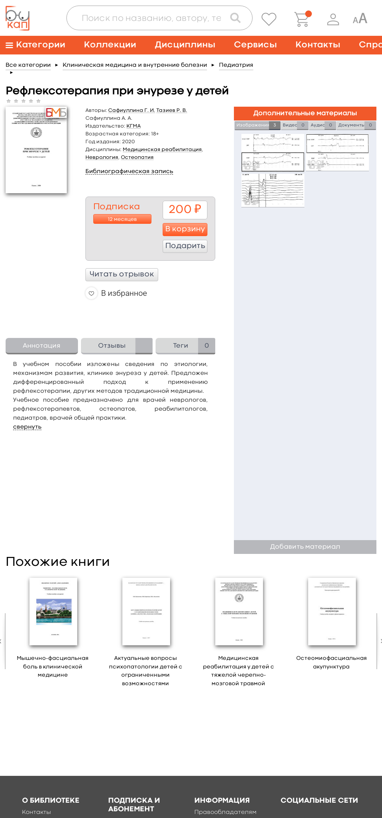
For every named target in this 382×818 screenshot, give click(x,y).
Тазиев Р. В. (171, 110)
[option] (53, 629)
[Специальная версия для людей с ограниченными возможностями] (360, 19)
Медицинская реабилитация (162, 149)
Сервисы (255, 45)
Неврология (101, 157)
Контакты (317, 45)
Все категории (28, 65)
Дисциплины (185, 45)
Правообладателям (225, 812)
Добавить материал (305, 547)
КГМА (133, 126)
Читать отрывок (122, 274)
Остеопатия (137, 157)
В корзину (185, 229)
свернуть (27, 427)
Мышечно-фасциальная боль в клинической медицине (52, 667)
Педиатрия (236, 65)
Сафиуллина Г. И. (131, 110)
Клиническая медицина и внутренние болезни (135, 65)
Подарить (185, 246)
